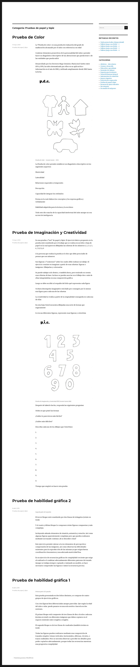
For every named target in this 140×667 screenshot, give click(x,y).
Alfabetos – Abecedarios (108, 64)
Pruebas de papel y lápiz (20, 47)
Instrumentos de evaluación (109, 76)
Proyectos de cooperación (108, 80)
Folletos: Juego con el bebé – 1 (109, 44)
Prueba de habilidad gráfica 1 (41, 580)
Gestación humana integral (109, 74)
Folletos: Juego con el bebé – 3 (109, 48)
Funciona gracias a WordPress (23, 658)
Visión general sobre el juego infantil (112, 42)
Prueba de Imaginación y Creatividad (49, 232)
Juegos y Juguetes (106, 78)
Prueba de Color (28, 37)
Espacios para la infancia (108, 72)
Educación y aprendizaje (108, 68)
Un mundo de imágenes (108, 88)
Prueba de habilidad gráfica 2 (41, 500)
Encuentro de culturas (107, 70)
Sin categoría (104, 86)
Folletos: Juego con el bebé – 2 (109, 46)
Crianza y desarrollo (106, 66)
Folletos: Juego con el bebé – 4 (110, 50)
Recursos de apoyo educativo (109, 84)
